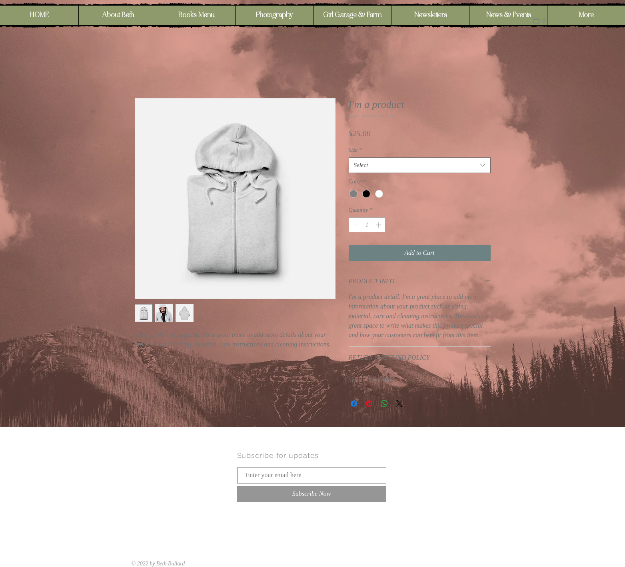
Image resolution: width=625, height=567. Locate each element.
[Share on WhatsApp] (384, 403)
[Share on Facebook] (354, 403)
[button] (543, 21)
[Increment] (379, 225)
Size (355, 150)
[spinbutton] (367, 225)
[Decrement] (355, 225)
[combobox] (420, 165)
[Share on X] (399, 403)
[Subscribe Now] (311, 494)
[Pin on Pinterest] (369, 403)
